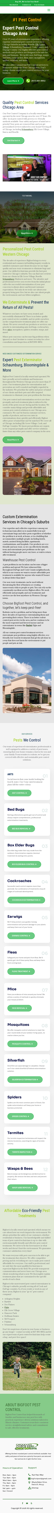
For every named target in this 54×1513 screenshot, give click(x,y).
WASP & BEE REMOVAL (21, 1188)
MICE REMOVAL (18, 1008)
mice (10, 329)
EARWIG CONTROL (20, 936)
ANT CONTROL (18, 793)
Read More (26, 233)
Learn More (12, 81)
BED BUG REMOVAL (20, 829)
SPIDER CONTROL (19, 1116)
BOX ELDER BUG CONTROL (23, 864)
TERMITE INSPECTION (21, 1152)
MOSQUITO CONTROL (21, 1044)
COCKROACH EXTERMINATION (25, 900)
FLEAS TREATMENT (20, 971)
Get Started (12, 140)
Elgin (6, 1307)
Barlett (29, 625)
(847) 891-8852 (38, 81)
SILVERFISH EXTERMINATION (24, 1080)
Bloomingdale (35, 365)
